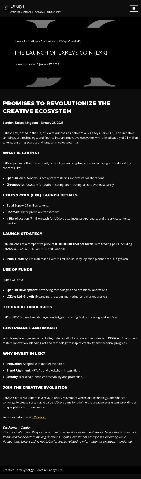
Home (17, 41)
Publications (31, 41)
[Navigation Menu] (134, 8)
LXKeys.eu (40, 422)
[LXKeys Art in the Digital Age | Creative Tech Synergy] (32, 8)
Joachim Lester (26, 64)
